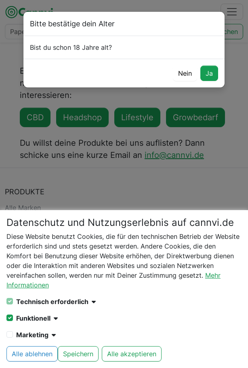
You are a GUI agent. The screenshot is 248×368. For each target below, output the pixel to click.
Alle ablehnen (32, 354)
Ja (209, 73)
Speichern (78, 354)
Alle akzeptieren (131, 354)
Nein (185, 73)
